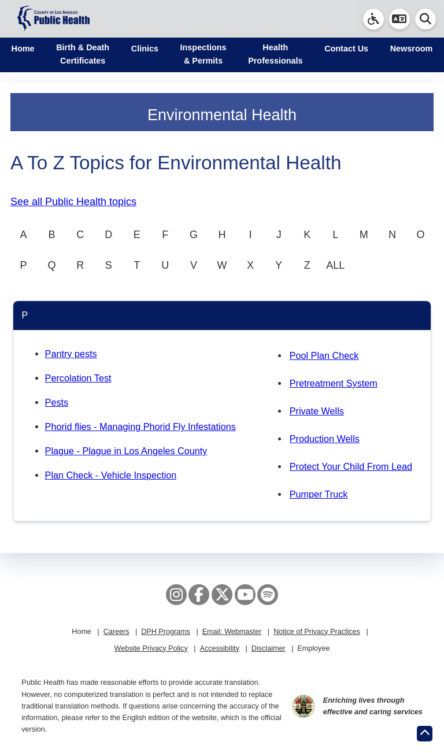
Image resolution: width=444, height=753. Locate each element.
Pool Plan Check (324, 355)
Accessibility (219, 648)
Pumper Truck (319, 494)
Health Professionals (275, 54)
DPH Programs (165, 632)
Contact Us (346, 48)
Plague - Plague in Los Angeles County (126, 451)
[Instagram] (176, 594)
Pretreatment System (334, 383)
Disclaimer (268, 648)
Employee (313, 648)
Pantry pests (71, 353)
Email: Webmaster (232, 632)
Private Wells (317, 411)
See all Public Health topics (73, 201)
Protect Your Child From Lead (351, 466)
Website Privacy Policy (151, 648)
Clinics (144, 48)
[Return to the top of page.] (424, 733)
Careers (116, 632)
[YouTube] (245, 594)
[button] (399, 19)
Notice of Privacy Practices (316, 632)
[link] (373, 19)
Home (23, 48)
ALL (335, 265)
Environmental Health (222, 115)
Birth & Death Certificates (82, 54)
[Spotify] (267, 594)
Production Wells (325, 438)
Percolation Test (78, 378)
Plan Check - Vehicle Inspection (111, 475)
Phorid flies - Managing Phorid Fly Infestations (140, 426)
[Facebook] (198, 594)
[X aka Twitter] (222, 594)
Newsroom (411, 48)
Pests (57, 402)
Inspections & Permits (203, 54)
